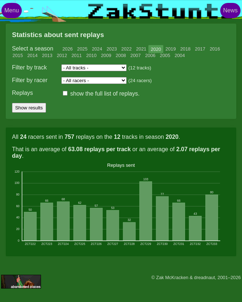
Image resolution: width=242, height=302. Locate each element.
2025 (82, 49)
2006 (150, 55)
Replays (22, 93)
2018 (185, 49)
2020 (156, 49)
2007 (135, 55)
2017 (200, 49)
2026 (67, 49)
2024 (97, 49)
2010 (91, 55)
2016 (215, 49)
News (230, 10)
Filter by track (29, 67)
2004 (180, 55)
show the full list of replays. (101, 93)
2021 (141, 49)
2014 (32, 55)
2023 (112, 49)
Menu (11, 10)
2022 (126, 49)
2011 (76, 55)
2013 (47, 55)
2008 (121, 55)
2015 (18, 55)
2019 (170, 49)
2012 (62, 55)
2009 (106, 55)
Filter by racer (30, 80)
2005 (165, 55)
